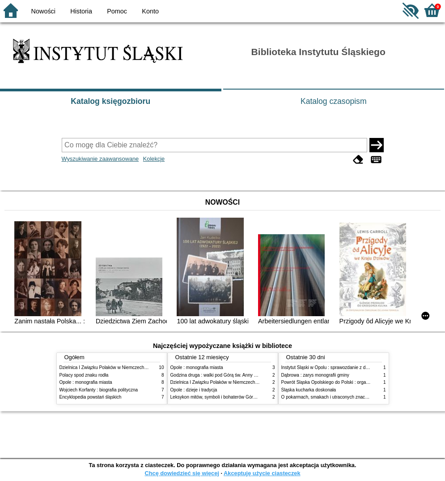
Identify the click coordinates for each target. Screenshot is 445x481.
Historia (81, 11)
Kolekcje (154, 158)
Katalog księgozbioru (110, 101)
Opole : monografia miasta (85, 382)
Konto (150, 11)
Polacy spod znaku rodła (84, 375)
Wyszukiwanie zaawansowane (100, 158)
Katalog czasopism (334, 101)
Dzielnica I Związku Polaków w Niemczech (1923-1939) (114, 367)
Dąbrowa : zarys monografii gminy (315, 375)
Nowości (43, 11)
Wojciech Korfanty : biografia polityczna (98, 389)
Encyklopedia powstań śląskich (90, 397)
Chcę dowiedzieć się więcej (181, 473)
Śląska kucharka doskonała (308, 389)
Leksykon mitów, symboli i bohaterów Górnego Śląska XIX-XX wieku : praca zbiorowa (255, 397)
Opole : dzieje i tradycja (193, 389)
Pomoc (117, 11)
